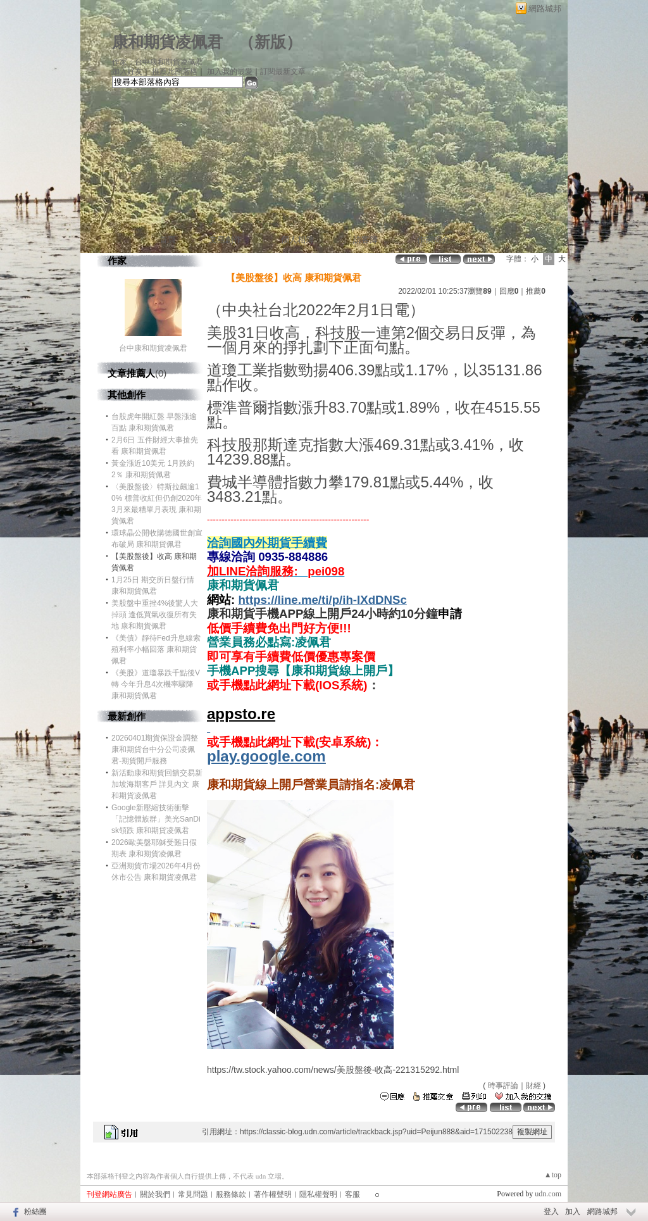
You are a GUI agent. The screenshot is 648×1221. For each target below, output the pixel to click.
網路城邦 (544, 8)
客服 (352, 1194)
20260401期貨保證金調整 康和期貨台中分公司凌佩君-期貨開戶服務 (154, 749)
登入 (551, 1211)
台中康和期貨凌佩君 (153, 348)
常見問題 (193, 1194)
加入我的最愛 (229, 71)
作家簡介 (433, 239)
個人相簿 (297, 239)
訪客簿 (365, 239)
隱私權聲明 (318, 1194)
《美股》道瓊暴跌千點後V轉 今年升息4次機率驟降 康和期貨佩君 (155, 684)
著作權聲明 (273, 1194)
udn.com (548, 1193)
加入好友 (127, 71)
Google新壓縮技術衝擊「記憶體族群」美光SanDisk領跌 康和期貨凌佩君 (156, 819)
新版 (270, 42)
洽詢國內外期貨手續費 (267, 542)
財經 (533, 1085)
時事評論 (503, 1085)
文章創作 (225, 239)
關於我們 (155, 1194)
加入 (572, 1211)
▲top (552, 1174)
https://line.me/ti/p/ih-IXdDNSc (322, 599)
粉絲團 (35, 1211)
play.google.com (266, 756)
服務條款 (231, 1194)
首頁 (167, 239)
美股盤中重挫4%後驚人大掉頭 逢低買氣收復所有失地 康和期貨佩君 (154, 614)
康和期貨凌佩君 (167, 42)
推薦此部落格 (174, 71)
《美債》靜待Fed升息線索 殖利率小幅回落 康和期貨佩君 (156, 649)
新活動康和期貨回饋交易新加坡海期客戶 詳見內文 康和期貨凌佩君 (156, 784)
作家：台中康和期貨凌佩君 (157, 62)
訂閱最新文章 (283, 71)
